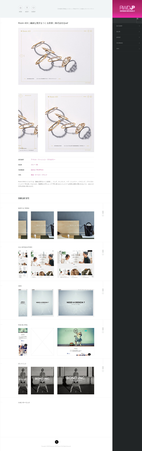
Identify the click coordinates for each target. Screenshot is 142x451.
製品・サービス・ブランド (39, 175)
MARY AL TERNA (23, 208)
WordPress (39, 170)
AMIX (20, 286)
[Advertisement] (34, 419)
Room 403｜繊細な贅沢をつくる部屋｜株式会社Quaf (43, 23)
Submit (33, 9)
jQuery (33, 170)
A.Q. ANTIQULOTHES (25, 247)
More (103, 212)
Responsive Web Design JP (55, 446)
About (27, 9)
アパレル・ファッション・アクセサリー (43, 159)
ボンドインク (22, 363)
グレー (33, 164)
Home (20, 9)
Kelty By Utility (22, 325)
